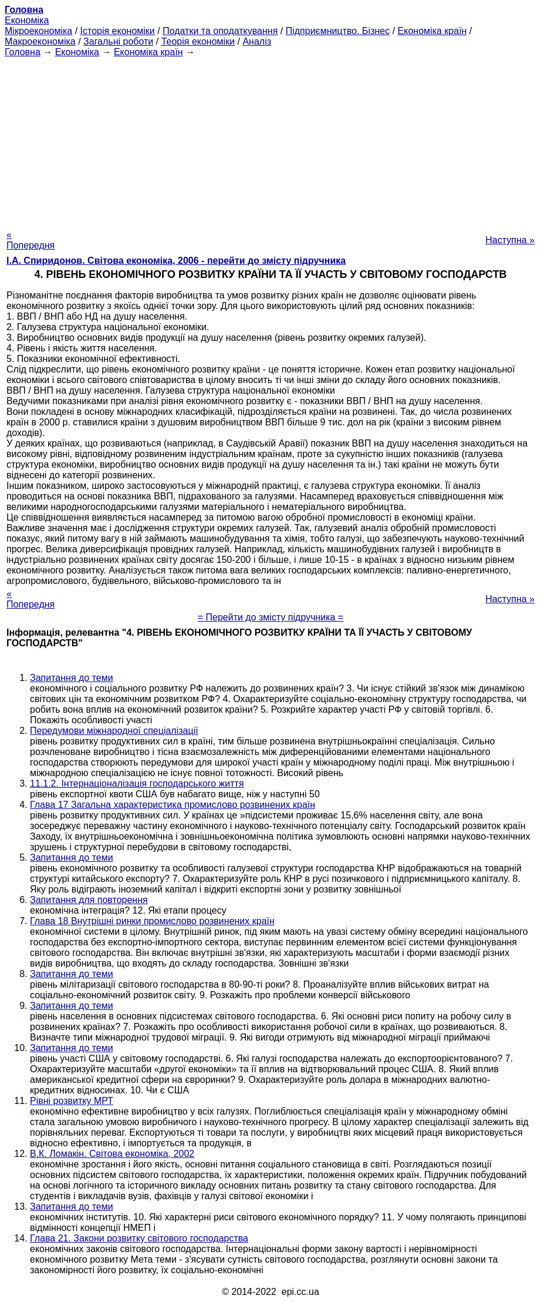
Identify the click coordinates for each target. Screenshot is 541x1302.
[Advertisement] (270, 140)
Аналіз (256, 41)
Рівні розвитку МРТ (71, 1101)
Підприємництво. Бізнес (338, 31)
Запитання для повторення (89, 900)
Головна (22, 52)
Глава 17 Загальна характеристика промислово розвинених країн (172, 805)
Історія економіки (117, 31)
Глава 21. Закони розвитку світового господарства (139, 1238)
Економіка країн (432, 31)
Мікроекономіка (38, 31)
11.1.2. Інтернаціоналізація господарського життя (137, 783)
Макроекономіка (40, 41)
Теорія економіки (198, 41)
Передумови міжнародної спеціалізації (114, 731)
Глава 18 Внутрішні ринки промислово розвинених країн (152, 921)
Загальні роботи (118, 41)
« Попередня (30, 240)
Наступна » (510, 240)
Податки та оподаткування (220, 31)
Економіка (27, 20)
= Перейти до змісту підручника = (271, 617)
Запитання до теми (71, 678)
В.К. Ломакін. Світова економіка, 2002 (112, 1154)
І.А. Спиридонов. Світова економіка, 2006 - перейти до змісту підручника (176, 261)
